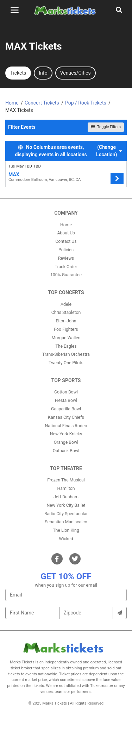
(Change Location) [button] (109, 150)
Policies (66, 249)
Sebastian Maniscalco (66, 521)
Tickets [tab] (18, 73)
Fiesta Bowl (66, 400)
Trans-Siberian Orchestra (66, 354)
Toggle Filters (106, 127)
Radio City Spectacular (66, 513)
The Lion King (66, 530)
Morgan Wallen (65, 337)
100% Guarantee (66, 274)
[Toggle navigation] (14, 10)
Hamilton (66, 488)
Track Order (66, 266)
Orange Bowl (66, 442)
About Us (66, 233)
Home (66, 224)
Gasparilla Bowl (66, 408)
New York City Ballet (66, 505)
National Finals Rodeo (66, 425)
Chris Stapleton (66, 312)
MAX (13, 174)
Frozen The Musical (66, 480)
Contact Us (65, 241)
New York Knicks (66, 433)
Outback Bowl (66, 450)
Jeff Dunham (66, 496)
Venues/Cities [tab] (75, 73)
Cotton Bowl (66, 392)
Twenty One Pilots (66, 362)
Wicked (66, 538)
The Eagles (65, 346)
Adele (66, 304)
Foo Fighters (66, 329)
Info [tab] (43, 73)
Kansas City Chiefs (66, 417)
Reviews (66, 258)
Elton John (66, 320)
